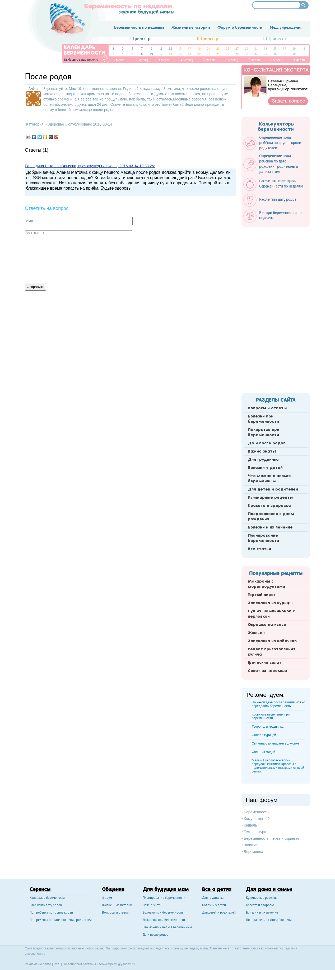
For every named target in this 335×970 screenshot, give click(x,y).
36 (275, 54)
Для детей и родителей (273, 489)
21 (208, 48)
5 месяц (209, 60)
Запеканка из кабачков (272, 641)
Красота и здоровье (269, 506)
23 (218, 48)
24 (218, 54)
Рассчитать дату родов (46, 905)
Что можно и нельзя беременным (269, 478)
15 (180, 48)
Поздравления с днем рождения (271, 516)
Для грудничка (263, 460)
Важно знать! (262, 451)
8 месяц (276, 60)
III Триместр (274, 39)
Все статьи (259, 549)
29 (246, 48)
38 (284, 54)
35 (275, 48)
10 (151, 54)
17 (189, 48)
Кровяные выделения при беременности (271, 716)
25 (227, 48)
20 (199, 54)
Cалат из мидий (263, 752)
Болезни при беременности (263, 419)
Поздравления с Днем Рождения (269, 920)
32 (256, 54)
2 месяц (142, 60)
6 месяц (231, 60)
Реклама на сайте (38, 964)
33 (265, 48)
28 (237, 54)
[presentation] (65, 270)
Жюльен (256, 633)
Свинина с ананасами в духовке (275, 743)
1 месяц (119, 60)
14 (170, 54)
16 (180, 54)
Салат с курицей (264, 735)
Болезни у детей (265, 468)
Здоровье (56, 124)
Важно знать (152, 905)
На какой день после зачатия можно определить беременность (278, 704)
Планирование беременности (263, 538)
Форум (107, 898)
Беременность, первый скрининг (272, 838)
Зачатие (251, 845)
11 (160, 48)
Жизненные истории (117, 905)
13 (170, 48)
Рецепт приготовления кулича (271, 651)
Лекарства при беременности (263, 432)
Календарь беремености (47, 898)
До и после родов (267, 443)
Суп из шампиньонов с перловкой (271, 613)
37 (284, 48)
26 (227, 54)
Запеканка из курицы (270, 603)
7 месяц (254, 60)
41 (303, 48)
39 (294, 48)
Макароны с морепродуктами (266, 584)
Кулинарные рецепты (270, 498)
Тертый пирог (262, 595)
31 (256, 48)
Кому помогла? (257, 819)
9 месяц (299, 60)
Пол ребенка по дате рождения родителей (61, 920)
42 (303, 54)
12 (160, 54)
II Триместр (207, 39)
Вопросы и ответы (267, 408)
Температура (255, 832)
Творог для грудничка (267, 726)
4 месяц (186, 60)
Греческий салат (264, 663)
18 (189, 54)
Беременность (256, 812)
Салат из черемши (267, 671)
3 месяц (164, 60)
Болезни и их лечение (270, 527)
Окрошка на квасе (267, 625)
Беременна (253, 851)
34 (265, 54)
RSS (57, 964)
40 (294, 54)
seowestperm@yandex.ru (116, 964)
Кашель (250, 825)
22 (208, 54)
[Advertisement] (275, 308)
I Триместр (140, 39)
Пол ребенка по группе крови (51, 913)
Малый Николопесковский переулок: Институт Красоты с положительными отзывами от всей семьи (278, 765)
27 (237, 48)
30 (246, 54)
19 (199, 48)
